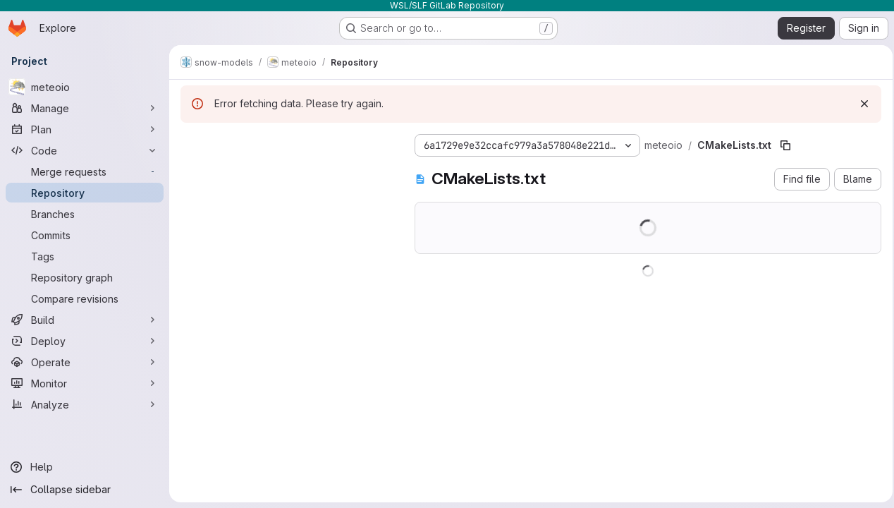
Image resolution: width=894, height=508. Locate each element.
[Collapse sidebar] (85, 490)
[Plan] (85, 129)
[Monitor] (85, 383)
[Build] (85, 319)
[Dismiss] (860, 103)
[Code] (85, 150)
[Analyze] (85, 404)
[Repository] (85, 192)
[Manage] (85, 108)
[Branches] (85, 214)
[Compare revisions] (85, 298)
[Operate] (85, 362)
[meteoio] (85, 87)
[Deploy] (85, 341)
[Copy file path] (736, 145)
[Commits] (85, 235)
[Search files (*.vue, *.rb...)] (261, 170)
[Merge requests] (85, 171)
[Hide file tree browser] (191, 142)
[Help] (85, 467)
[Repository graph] (85, 277)
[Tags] (85, 256)
